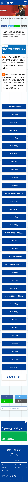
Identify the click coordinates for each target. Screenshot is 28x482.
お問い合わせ (14, 476)
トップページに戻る (14, 408)
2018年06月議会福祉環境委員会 (14, 233)
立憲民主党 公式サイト (14, 425)
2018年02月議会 (14, 240)
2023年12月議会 (14, 154)
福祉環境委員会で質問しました (13, 50)
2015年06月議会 (14, 304)
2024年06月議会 (14, 138)
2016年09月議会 (14, 280)
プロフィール (19, 460)
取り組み (17, 467)
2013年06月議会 (14, 319)
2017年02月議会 (14, 272)
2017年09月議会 (14, 248)
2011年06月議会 (14, 343)
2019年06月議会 (14, 217)
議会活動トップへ (14, 377)
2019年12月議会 (14, 225)
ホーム (4, 460)
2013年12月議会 (14, 327)
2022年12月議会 (14, 177)
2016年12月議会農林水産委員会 (14, 296)
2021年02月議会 (14, 185)
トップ (2, 18)
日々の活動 (18, 464)
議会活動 (9, 18)
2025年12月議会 (14, 130)
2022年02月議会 (14, 169)
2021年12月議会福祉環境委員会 (14, 193)
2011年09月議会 (14, 367)
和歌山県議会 (14, 436)
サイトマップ (5, 470)
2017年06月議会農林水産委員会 (14, 264)
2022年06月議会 (14, 161)
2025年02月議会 (14, 122)
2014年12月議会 (14, 312)
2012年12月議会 (14, 359)
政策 (3, 464)
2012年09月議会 (14, 335)
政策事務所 (5, 476)
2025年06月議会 (14, 114)
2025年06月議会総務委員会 (14, 106)
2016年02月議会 (14, 288)
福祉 (5, 46)
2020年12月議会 (14, 209)
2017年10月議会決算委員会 (14, 256)
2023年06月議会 (14, 146)
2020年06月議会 (14, 201)
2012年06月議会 (14, 351)
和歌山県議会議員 (7, 3)
